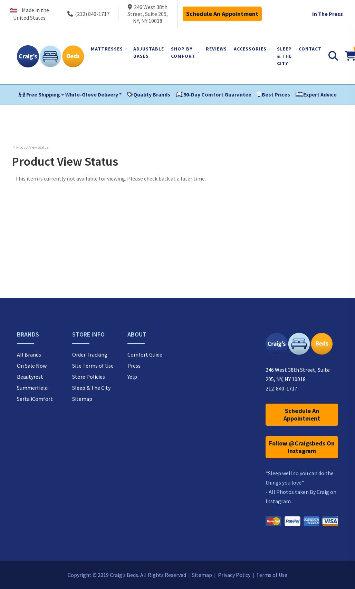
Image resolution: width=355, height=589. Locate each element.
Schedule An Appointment (222, 14)
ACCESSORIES (250, 49)
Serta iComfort (35, 398)
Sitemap (82, 398)
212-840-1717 (281, 388)
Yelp (132, 376)
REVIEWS (216, 49)
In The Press (327, 13)
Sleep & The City (91, 387)
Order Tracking (89, 354)
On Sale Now (32, 365)
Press (134, 365)
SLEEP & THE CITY (284, 56)
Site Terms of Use (93, 365)
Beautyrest (30, 376)
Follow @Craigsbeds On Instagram (302, 447)
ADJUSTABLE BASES (148, 52)
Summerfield (32, 387)
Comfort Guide (144, 354)
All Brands (29, 354)
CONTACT (310, 49)
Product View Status (32, 147)
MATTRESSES (107, 49)
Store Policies (88, 376)
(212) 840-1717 (88, 13)
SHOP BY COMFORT (183, 52)
